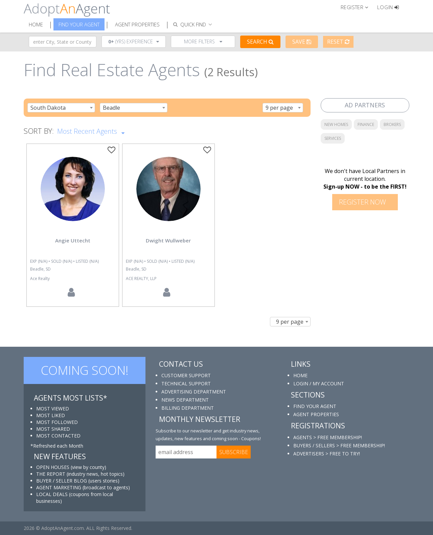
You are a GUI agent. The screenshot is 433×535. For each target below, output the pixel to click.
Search (260, 41)
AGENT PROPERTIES (316, 414)
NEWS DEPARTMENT (185, 400)
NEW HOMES (336, 124)
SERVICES (332, 138)
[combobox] (61, 107)
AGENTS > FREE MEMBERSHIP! (327, 437)
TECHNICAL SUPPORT (186, 383)
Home (36, 24)
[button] (357, 7)
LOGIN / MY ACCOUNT (318, 383)
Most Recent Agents (90, 131)
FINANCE (366, 124)
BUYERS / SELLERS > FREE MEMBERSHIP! (339, 445)
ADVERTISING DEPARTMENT (193, 391)
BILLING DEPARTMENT (187, 408)
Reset (338, 41)
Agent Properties (137, 24)
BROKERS (392, 124)
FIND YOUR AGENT (314, 406)
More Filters (203, 41)
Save (301, 41)
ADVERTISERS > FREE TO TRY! (326, 453)
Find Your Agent (79, 24)
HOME (300, 375)
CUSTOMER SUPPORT (186, 375)
